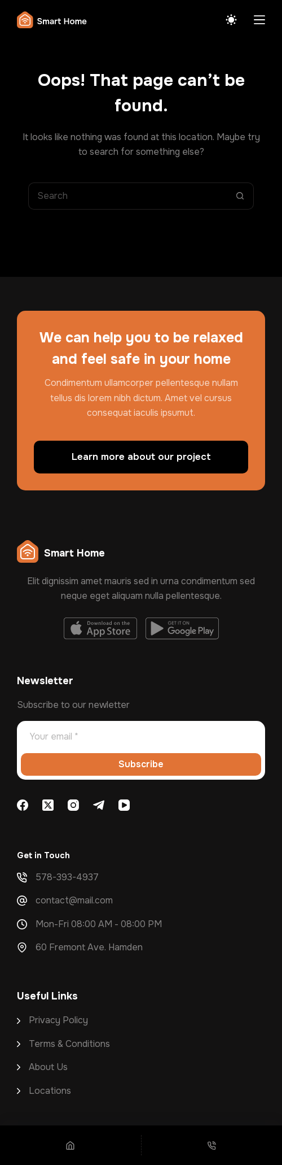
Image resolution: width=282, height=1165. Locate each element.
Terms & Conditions (69, 1044)
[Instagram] (73, 805)
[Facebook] (22, 805)
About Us (48, 1067)
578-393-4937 (67, 877)
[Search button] (240, 196)
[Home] (70, 1145)
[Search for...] (127, 196)
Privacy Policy (58, 1020)
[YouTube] (124, 805)
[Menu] (259, 19)
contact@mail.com (74, 900)
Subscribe (141, 764)
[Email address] (141, 736)
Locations (50, 1091)
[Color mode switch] (231, 19)
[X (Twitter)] (48, 805)
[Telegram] (98, 805)
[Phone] (212, 1145)
